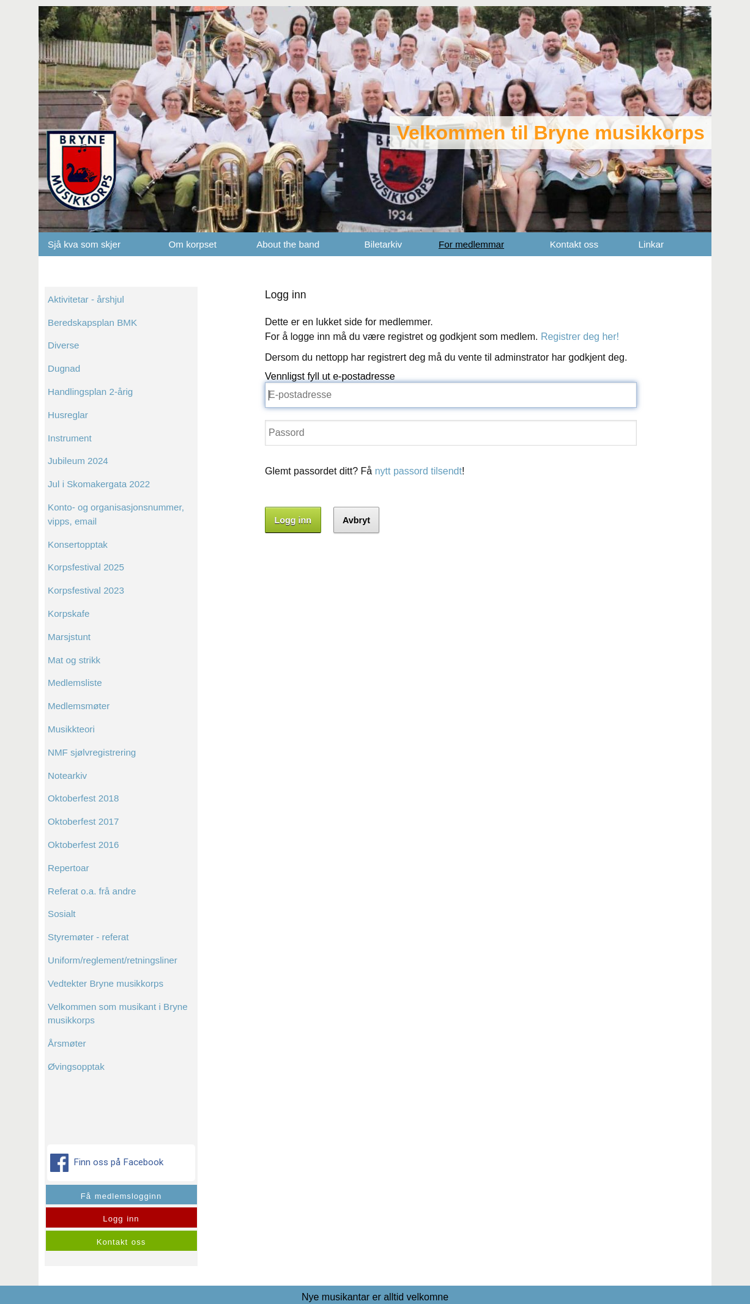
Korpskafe (68, 613)
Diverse (63, 345)
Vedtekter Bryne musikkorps (105, 983)
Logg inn (121, 1218)
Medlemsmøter (79, 706)
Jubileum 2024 (78, 460)
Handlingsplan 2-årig (90, 391)
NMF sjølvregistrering (92, 752)
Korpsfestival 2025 (86, 567)
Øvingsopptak (76, 1066)
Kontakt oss (574, 244)
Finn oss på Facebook (108, 1163)
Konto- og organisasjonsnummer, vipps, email (116, 514)
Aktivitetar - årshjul (86, 299)
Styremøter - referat (88, 937)
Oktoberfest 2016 (83, 844)
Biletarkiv (384, 244)
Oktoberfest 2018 (83, 798)
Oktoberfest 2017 (83, 821)
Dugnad (64, 368)
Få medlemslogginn (121, 1196)
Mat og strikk (74, 660)
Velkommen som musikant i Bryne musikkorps (118, 1013)
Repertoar (68, 868)
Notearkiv (67, 775)
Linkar (651, 244)
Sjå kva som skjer (84, 244)
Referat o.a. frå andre (92, 891)
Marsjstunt (69, 637)
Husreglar (68, 415)
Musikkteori (71, 729)
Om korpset (192, 244)
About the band (287, 244)
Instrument (70, 438)
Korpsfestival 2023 (86, 590)
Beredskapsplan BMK (92, 322)
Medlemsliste (75, 682)
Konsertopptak (78, 544)
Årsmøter (67, 1043)
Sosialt (62, 913)
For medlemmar (471, 244)
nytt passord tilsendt (418, 471)
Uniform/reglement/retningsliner (112, 960)
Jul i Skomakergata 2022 (99, 484)
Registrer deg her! (580, 336)
